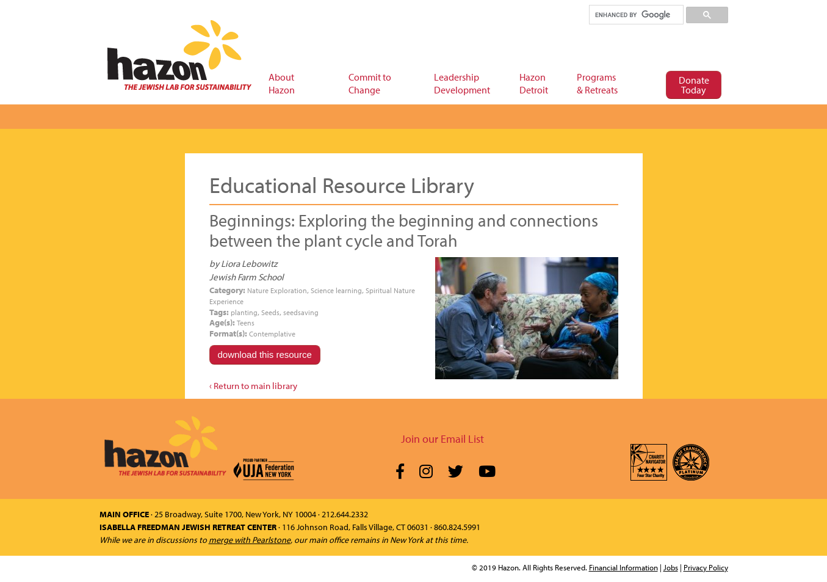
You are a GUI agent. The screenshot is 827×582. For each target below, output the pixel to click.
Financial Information (623, 567)
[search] (635, 15)
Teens (246, 322)
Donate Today (694, 85)
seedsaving (301, 312)
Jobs (670, 567)
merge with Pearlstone (250, 539)
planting (244, 312)
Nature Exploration (277, 290)
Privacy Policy (706, 567)
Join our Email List (442, 439)
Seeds (270, 312)
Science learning (336, 290)
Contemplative (272, 333)
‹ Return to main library (253, 385)
